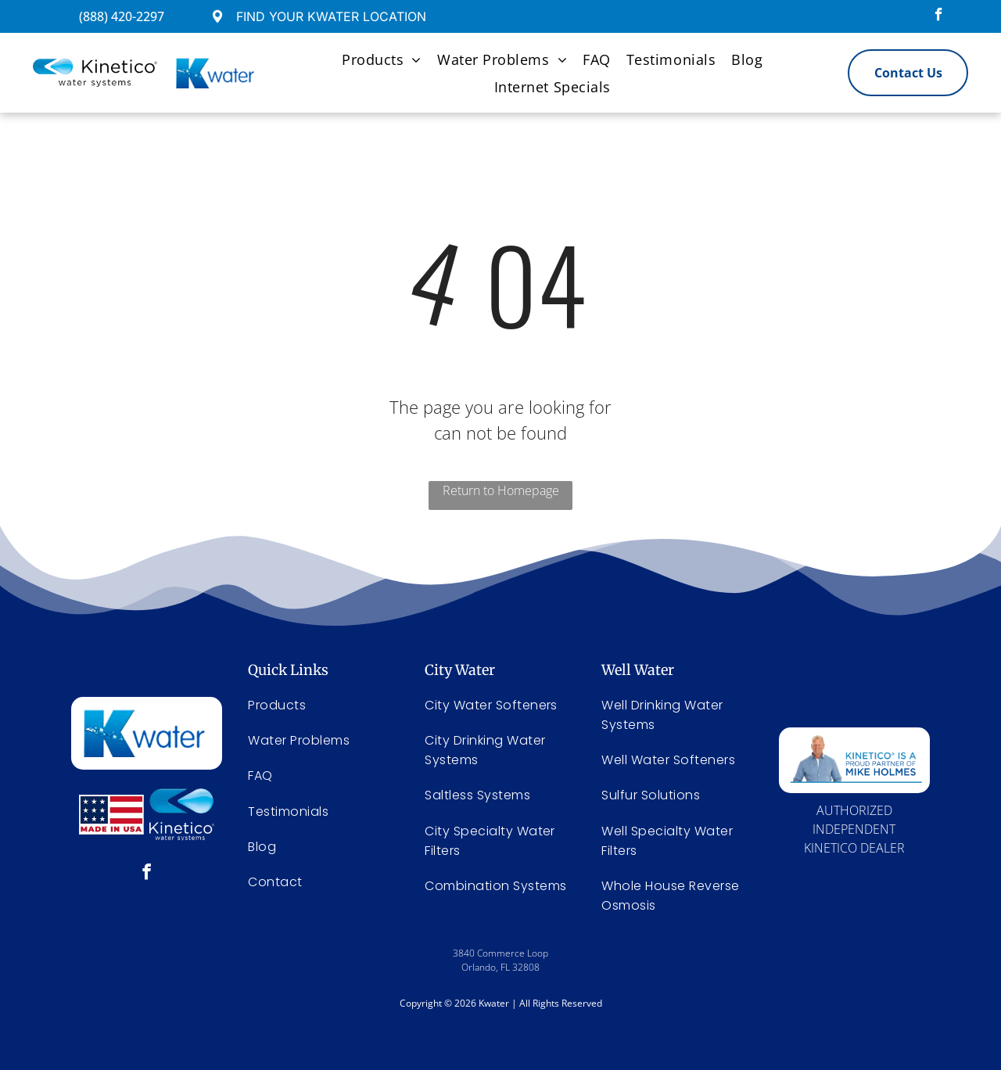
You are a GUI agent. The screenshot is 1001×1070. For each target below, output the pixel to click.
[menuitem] (381, 59)
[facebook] (939, 16)
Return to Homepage (501, 490)
